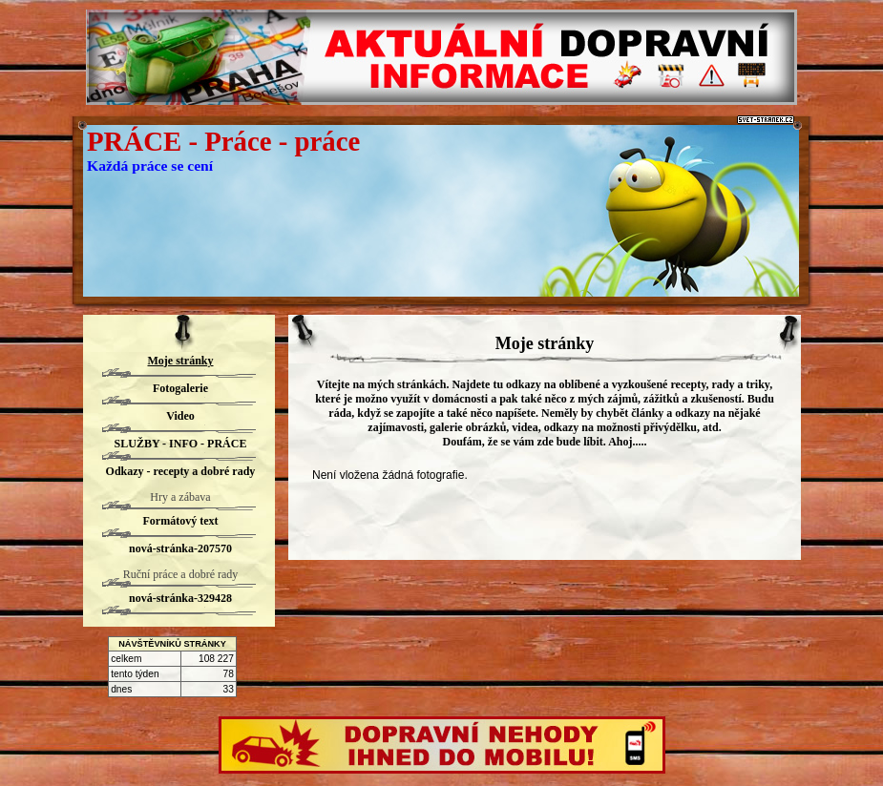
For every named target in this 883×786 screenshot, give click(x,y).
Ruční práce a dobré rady (181, 574)
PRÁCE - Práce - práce (223, 141)
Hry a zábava (180, 497)
